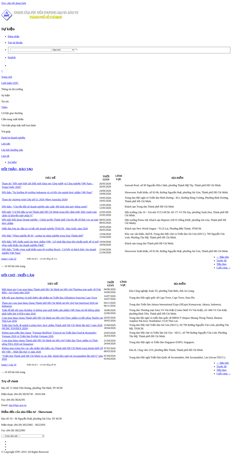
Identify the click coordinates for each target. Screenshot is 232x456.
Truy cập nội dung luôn (13, 3)
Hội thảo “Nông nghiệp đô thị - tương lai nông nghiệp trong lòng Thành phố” (43, 235)
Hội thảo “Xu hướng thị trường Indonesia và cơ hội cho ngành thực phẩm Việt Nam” (47, 192)
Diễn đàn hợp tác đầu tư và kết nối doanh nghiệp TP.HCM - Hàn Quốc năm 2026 (45, 228)
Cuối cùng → (224, 267)
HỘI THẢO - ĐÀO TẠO (17, 169)
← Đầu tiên (223, 257)
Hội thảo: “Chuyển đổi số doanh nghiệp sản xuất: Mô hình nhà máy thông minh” (45, 206)
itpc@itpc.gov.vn (18, 405)
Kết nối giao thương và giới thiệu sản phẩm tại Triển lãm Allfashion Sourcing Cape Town (49, 297)
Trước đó (222, 260)
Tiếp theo (222, 264)
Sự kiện (12, 162)
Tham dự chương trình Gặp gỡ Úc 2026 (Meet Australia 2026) (35, 199)
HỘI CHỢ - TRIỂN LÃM (17, 275)
